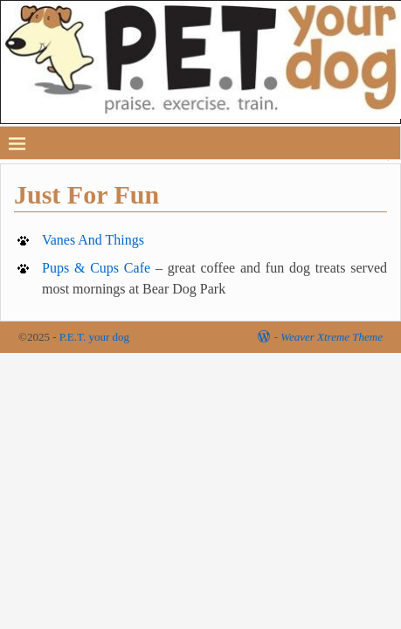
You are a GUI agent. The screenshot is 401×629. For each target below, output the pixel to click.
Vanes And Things (93, 239)
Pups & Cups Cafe (96, 267)
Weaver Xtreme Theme (331, 336)
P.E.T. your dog (94, 336)
